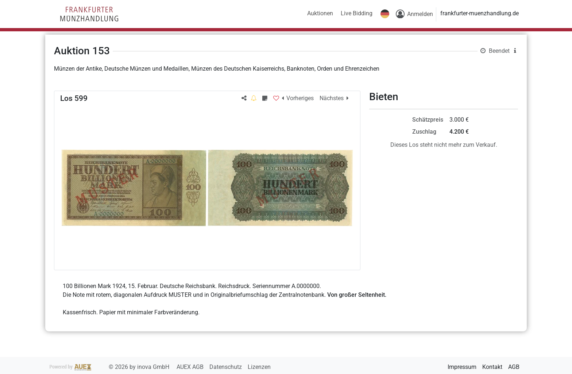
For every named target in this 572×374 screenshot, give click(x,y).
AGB (513, 366)
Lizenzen (259, 366)
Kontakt (492, 366)
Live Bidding (356, 13)
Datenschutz (226, 366)
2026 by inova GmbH (110, 366)
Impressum (462, 366)
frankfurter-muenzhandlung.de (479, 13)
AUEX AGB (191, 366)
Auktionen (320, 13)
